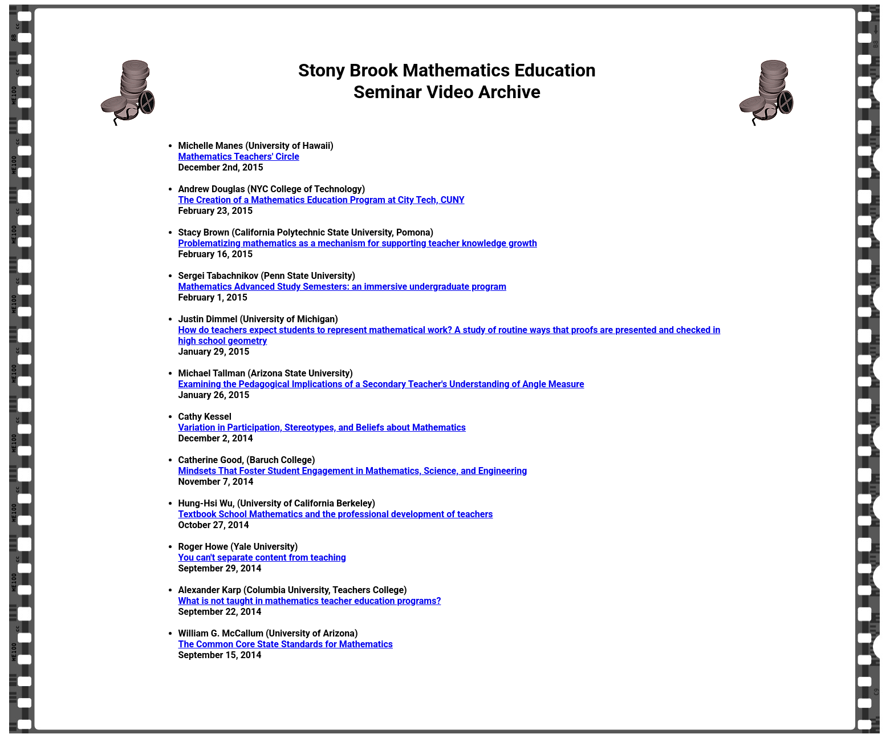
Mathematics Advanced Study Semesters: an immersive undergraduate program (342, 286)
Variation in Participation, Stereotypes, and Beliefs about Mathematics (322, 427)
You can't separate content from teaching (262, 557)
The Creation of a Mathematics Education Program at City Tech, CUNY (321, 199)
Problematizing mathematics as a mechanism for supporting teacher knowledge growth (357, 243)
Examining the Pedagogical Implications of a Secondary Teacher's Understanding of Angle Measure (381, 384)
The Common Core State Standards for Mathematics (285, 644)
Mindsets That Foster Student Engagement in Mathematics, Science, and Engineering (352, 470)
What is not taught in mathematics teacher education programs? (309, 600)
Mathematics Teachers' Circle (238, 156)
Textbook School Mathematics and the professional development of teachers (335, 514)
